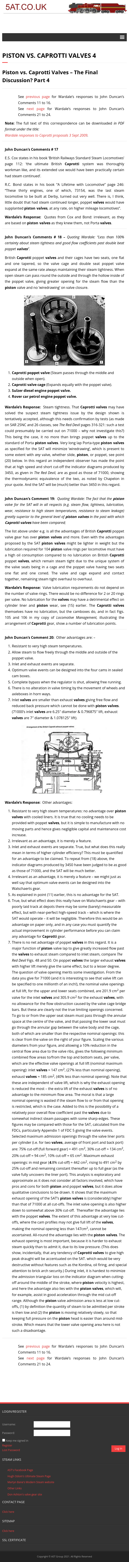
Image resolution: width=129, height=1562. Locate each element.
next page (36, 108)
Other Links (14, 1488)
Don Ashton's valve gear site (24, 1494)
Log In (118, 1448)
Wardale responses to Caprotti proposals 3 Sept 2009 (46, 135)
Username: (9, 1424)
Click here (8, 1512)
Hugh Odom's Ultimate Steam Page (29, 1476)
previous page (38, 96)
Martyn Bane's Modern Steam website (30, 1482)
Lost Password (11, 1450)
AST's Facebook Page (20, 1470)
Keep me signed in (17, 1441)
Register (7, 1445)
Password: (8, 1433)
